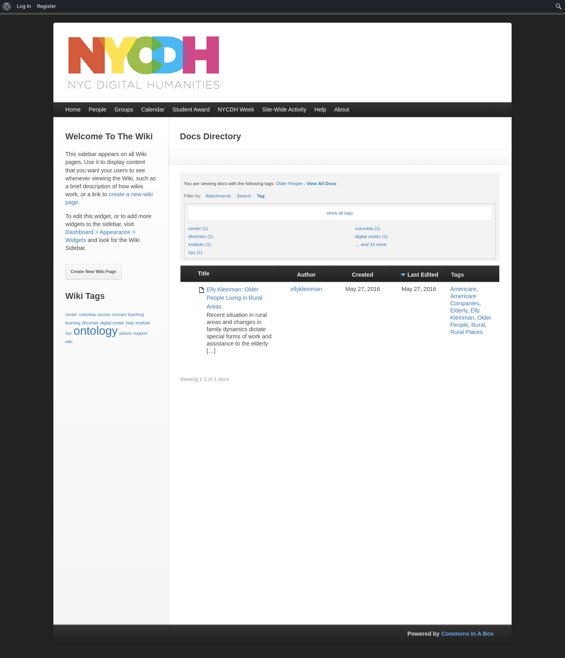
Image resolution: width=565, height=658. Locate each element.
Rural (478, 325)
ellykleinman (306, 289)
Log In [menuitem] (24, 6)
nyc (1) (195, 252)
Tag (261, 195)
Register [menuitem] (46, 6)
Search (244, 195)
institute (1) (199, 244)
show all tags (339, 213)
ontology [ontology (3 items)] (96, 330)
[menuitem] (7, 6)
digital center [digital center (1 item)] (112, 322)
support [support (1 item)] (140, 333)
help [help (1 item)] (130, 322)
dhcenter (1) (200, 236)
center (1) (198, 228)
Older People (289, 183)
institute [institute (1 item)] (142, 322)
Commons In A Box (467, 634)
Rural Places (466, 332)
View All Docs (322, 183)
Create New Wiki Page (93, 271)
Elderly (458, 310)
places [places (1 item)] (125, 333)
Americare (463, 289)
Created (362, 274)
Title (203, 273)
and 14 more (373, 244)
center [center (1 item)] (71, 314)
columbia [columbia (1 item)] (87, 314)
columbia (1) (367, 228)
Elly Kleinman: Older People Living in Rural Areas (234, 298)
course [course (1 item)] (103, 314)
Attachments (218, 195)
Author (306, 274)
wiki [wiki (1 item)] (69, 341)
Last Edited (423, 274)
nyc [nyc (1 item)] (68, 333)
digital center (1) (371, 236)
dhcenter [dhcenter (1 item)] (90, 322)
